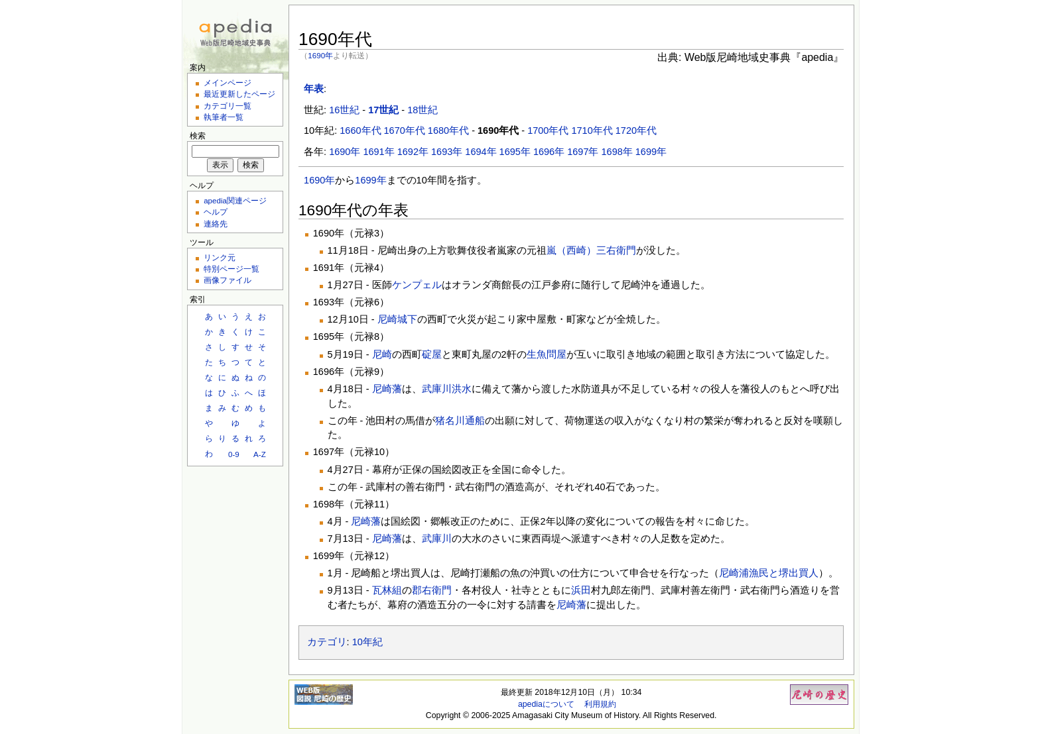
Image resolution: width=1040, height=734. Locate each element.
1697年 (582, 151)
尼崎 (382, 354)
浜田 (581, 590)
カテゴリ (327, 642)
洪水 (462, 389)
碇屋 (432, 354)
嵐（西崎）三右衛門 (591, 250)
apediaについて (546, 704)
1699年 (651, 151)
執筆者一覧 (223, 117)
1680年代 (448, 130)
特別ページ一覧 (231, 268)
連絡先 (216, 223)
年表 (314, 88)
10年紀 (367, 642)
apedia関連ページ (235, 200)
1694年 (480, 151)
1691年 (378, 151)
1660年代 (360, 130)
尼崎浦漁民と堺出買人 (768, 573)
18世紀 (422, 110)
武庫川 (437, 389)
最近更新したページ (239, 93)
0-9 (233, 454)
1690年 (320, 55)
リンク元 (219, 257)
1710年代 (591, 130)
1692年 (412, 151)
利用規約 (600, 704)
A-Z (259, 454)
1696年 (548, 151)
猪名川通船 (460, 420)
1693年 (446, 151)
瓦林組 (387, 590)
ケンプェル (417, 285)
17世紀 (383, 110)
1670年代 (404, 130)
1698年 (617, 151)
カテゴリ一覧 (227, 105)
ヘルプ (216, 211)
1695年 (515, 151)
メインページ (227, 82)
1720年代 (636, 130)
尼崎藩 (387, 389)
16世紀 (344, 110)
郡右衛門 (432, 590)
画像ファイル (227, 280)
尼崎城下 (397, 319)
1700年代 (547, 130)
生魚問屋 (546, 354)
